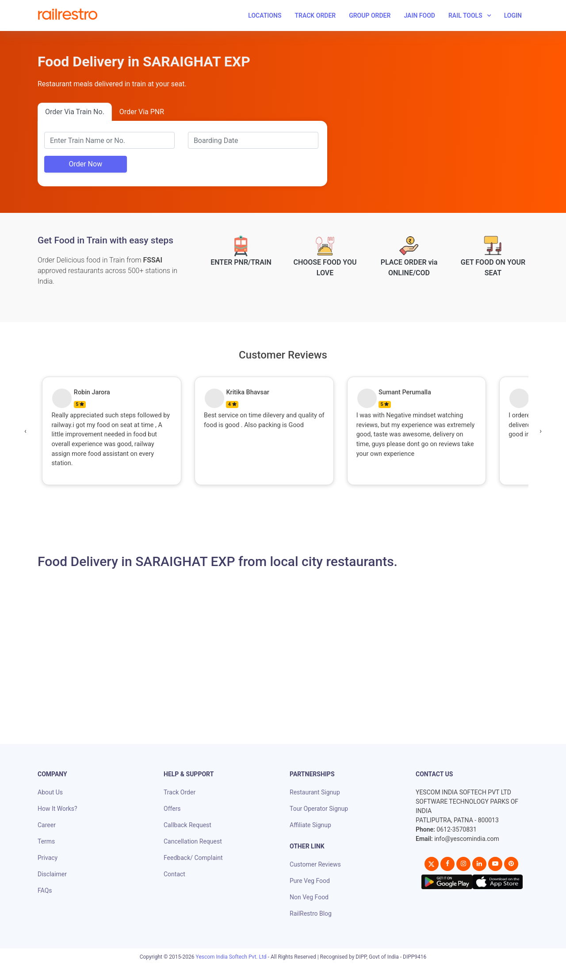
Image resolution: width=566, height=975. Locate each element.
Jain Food (419, 15)
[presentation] (25, 431)
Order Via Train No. (74, 112)
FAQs (45, 890)
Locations (264, 15)
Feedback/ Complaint (193, 857)
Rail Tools (465, 15)
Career (47, 825)
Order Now (85, 164)
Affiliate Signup (310, 825)
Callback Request (187, 825)
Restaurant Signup (315, 792)
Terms (46, 841)
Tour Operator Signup (319, 808)
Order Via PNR (141, 112)
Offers (172, 808)
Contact (174, 874)
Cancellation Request (193, 841)
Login (513, 15)
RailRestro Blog (311, 913)
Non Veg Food (309, 897)
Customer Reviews (315, 864)
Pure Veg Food (310, 880)
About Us (50, 792)
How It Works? (57, 808)
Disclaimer (52, 874)
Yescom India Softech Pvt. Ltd (231, 957)
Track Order (315, 15)
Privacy (47, 857)
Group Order (369, 15)
